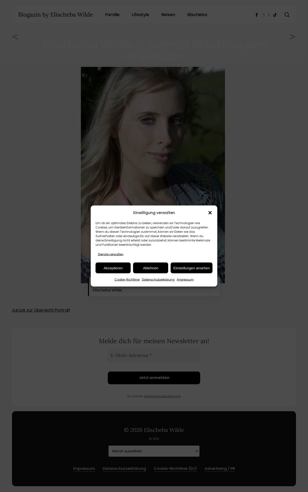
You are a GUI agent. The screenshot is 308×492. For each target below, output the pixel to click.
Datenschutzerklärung (158, 280)
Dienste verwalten (110, 254)
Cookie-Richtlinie (127, 280)
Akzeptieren (112, 268)
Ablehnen (150, 268)
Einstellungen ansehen (191, 268)
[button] (210, 212)
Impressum (185, 280)
